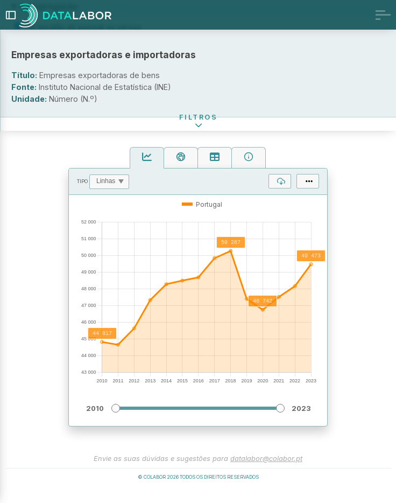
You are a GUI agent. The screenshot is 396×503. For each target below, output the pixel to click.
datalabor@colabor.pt (266, 466)
